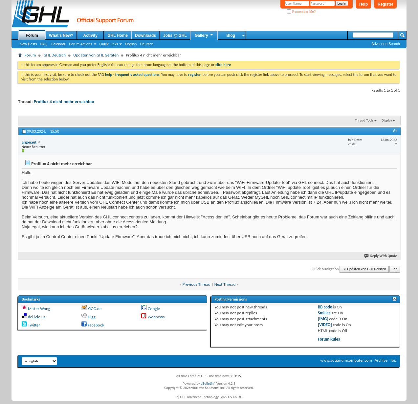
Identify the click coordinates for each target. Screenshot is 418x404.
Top (394, 269)
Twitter (34, 325)
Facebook (96, 325)
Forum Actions (80, 44)
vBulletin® (208, 383)
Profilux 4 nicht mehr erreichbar (64, 101)
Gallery (204, 35)
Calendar (58, 44)
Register (385, 4)
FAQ (44, 44)
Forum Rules (329, 339)
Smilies (324, 312)
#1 (395, 130)
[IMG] (323, 318)
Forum (32, 35)
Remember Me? (301, 11)
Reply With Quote (381, 256)
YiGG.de (94, 308)
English (131, 44)
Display (387, 120)
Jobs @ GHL (175, 35)
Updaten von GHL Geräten (96, 55)
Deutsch (146, 44)
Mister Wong (39, 308)
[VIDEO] (325, 324)
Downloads (145, 35)
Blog (230, 35)
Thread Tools (364, 120)
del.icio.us (36, 316)
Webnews (156, 316)
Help (363, 4)
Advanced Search (385, 44)
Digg (91, 316)
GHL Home (117, 35)
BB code (325, 306)
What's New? (61, 35)
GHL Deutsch (54, 55)
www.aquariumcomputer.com (346, 360)
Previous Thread (196, 284)
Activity (90, 35)
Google (153, 308)
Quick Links (108, 44)
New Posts (28, 44)
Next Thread (225, 284)
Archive (381, 360)
